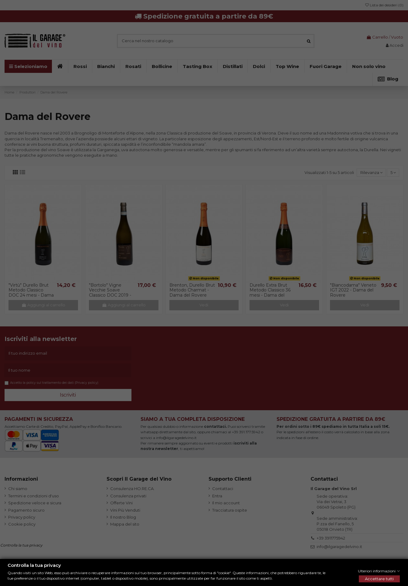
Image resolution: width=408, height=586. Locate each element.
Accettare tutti (379, 578)
